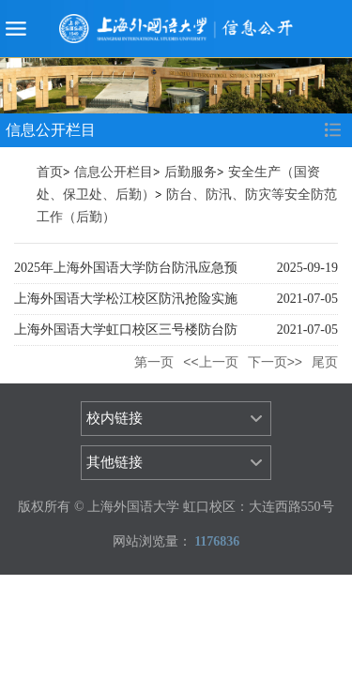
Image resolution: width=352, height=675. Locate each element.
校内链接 (114, 418)
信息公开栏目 (113, 172)
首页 (50, 172)
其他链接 (114, 462)
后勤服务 (190, 172)
